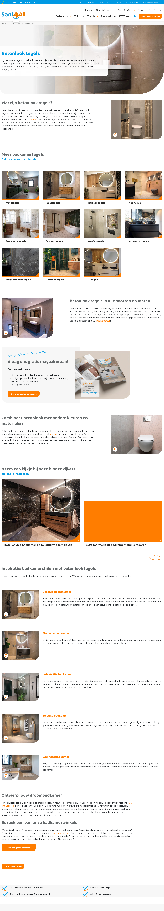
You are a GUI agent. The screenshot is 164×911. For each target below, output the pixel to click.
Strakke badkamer (55, 715)
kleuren (54, 434)
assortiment (33, 119)
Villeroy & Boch (150, 2)
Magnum (129, 2)
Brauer (139, 2)
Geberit (112, 2)
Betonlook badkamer (57, 591)
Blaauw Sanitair (100, 2)
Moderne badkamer (56, 633)
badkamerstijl (103, 321)
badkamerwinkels (61, 833)
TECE (121, 2)
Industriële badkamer (57, 674)
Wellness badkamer (56, 756)
